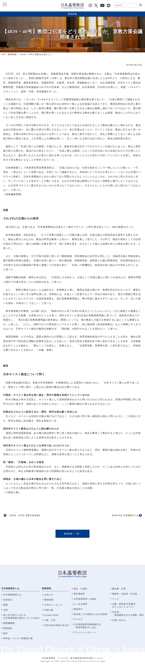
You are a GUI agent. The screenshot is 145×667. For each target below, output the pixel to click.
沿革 (5, 610)
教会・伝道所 (80, 588)
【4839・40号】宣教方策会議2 (24, 515)
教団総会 (7, 628)
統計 (5, 633)
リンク (115, 599)
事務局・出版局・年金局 (124, 594)
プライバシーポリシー (85, 632)
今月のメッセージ (53, 605)
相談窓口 (78, 609)
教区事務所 (79, 594)
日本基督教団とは (10, 588)
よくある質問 (80, 604)
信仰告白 (7, 599)
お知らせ (48, 594)
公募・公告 (50, 620)
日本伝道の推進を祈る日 (56, 625)
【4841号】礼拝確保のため (125, 515)
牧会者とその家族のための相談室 (91, 614)
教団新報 (72, 14)
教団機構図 (9, 623)
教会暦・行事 (119, 588)
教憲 (5, 605)
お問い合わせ (119, 620)
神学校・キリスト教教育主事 (18, 638)
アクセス (78, 619)
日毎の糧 (48, 610)
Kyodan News (51, 615)
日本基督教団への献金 (85, 599)
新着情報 (46, 588)
